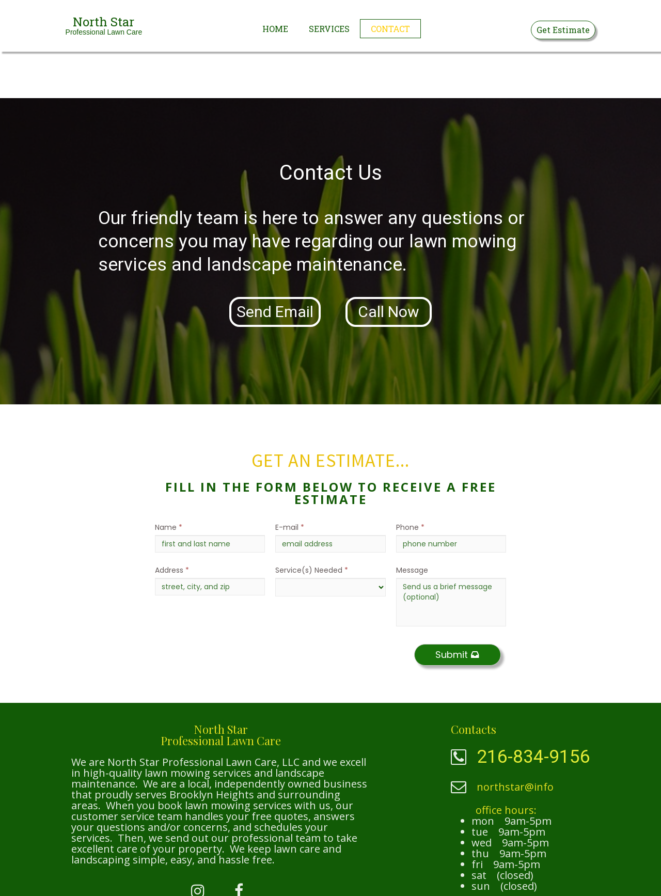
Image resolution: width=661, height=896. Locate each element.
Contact (390, 28)
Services (329, 28)
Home (275, 28)
